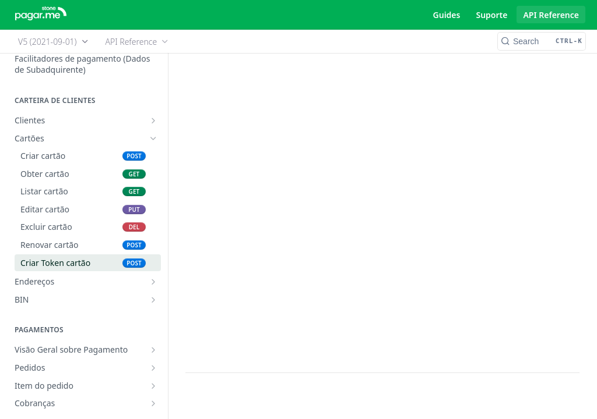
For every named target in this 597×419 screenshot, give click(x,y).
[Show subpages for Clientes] (153, 120)
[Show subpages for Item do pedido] (153, 385)
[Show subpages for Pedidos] (153, 367)
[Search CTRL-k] (541, 41)
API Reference (551, 14)
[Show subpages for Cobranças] (153, 403)
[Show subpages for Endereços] (153, 281)
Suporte (491, 14)
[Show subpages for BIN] (153, 299)
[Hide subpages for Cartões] (153, 138)
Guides (447, 14)
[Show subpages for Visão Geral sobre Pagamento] (153, 349)
